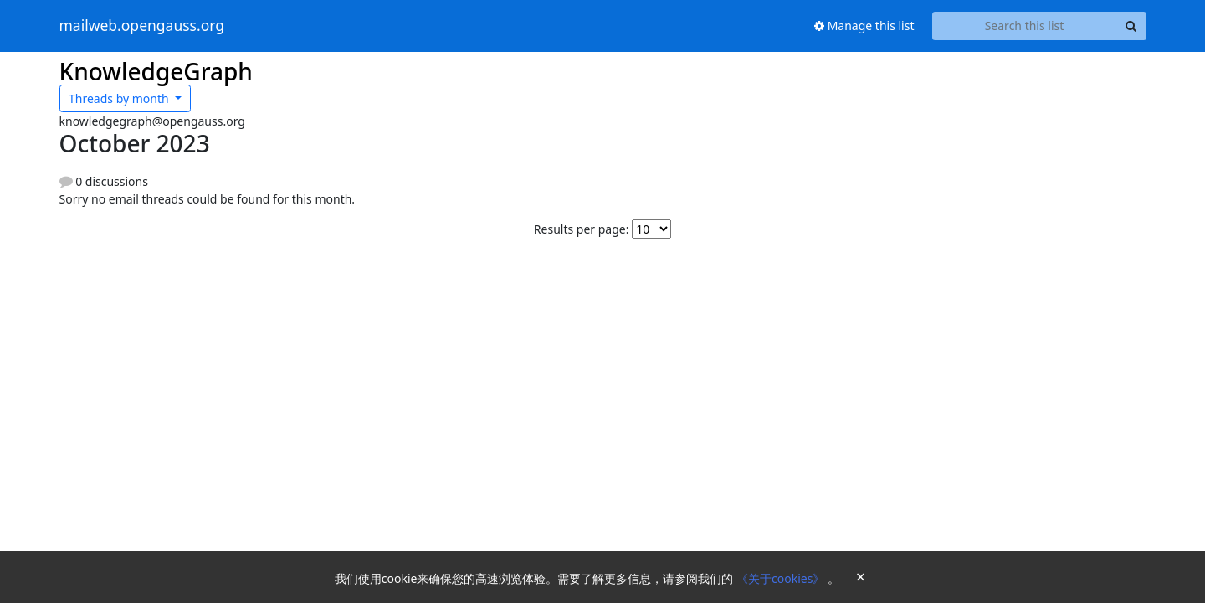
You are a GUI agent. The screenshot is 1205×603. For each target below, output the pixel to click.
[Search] (1131, 26)
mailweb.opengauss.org (142, 26)
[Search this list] (1024, 26)
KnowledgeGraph (156, 71)
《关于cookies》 (782, 578)
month (120, 98)
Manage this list (864, 26)
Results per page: (581, 229)
